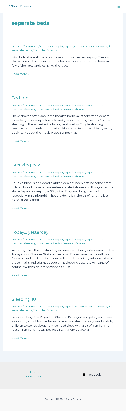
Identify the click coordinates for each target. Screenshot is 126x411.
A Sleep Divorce (20, 6)
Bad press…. (24, 98)
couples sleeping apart (56, 46)
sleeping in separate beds (42, 109)
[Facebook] (92, 374)
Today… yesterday (30, 232)
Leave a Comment (25, 46)
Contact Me (34, 376)
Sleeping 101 (25, 299)
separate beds (84, 46)
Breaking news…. (29, 165)
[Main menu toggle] (119, 6)
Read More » (20, 74)
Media (34, 372)
